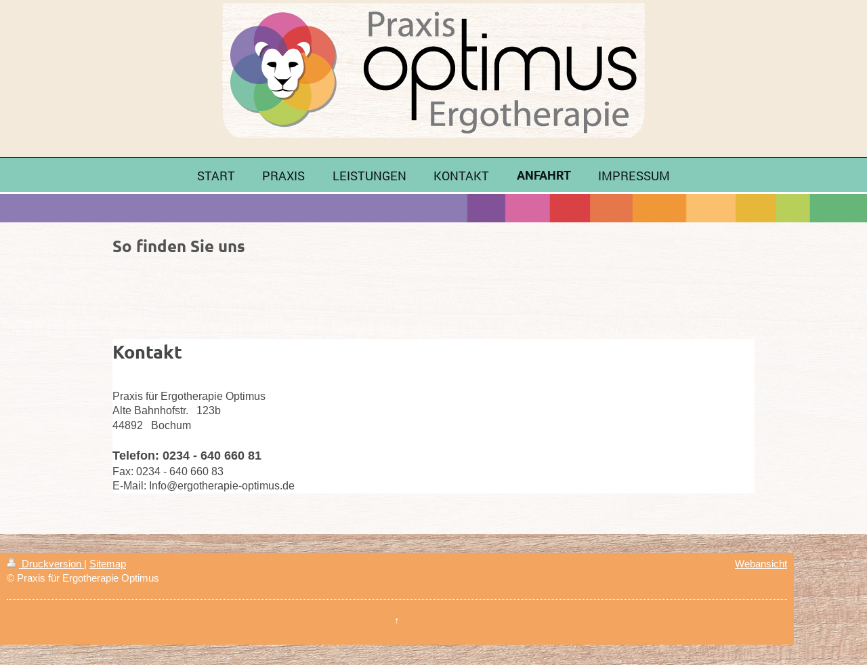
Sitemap (107, 563)
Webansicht (761, 563)
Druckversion (45, 563)
